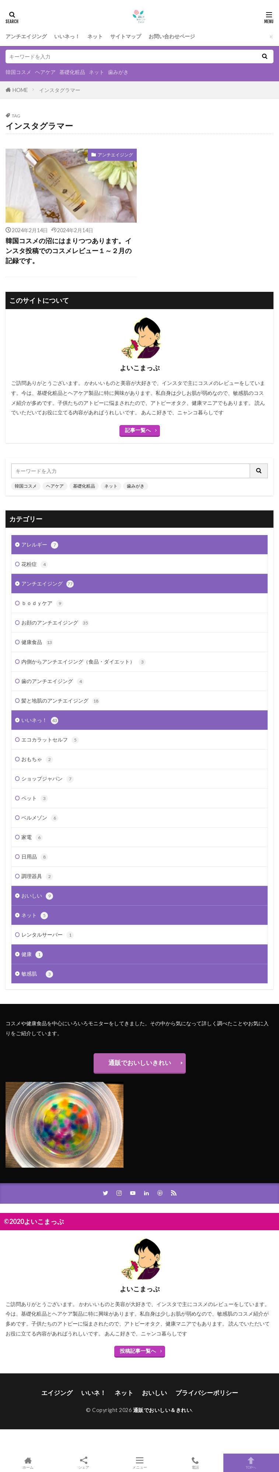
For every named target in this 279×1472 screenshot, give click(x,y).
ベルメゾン (39, 818)
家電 (32, 837)
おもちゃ (37, 759)
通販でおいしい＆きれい (162, 1410)
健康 (32, 954)
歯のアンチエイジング (52, 681)
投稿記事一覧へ (138, 1351)
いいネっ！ (67, 36)
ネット (95, 36)
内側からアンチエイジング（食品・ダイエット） (83, 662)
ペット (34, 798)
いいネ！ (93, 1393)
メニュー (139, 1463)
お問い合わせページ (172, 36)
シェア (83, 1463)
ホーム (28, 1463)
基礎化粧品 (72, 72)
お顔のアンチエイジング (55, 623)
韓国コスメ (18, 72)
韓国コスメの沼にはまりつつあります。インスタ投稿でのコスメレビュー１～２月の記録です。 (69, 251)
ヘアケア (45, 72)
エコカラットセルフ (50, 740)
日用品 (34, 857)
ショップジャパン (47, 779)
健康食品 (37, 642)
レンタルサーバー (47, 935)
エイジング (57, 1393)
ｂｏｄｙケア (42, 603)
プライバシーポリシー (206, 1393)
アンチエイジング (26, 36)
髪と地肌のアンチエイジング (60, 701)
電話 (195, 1463)
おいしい (37, 896)
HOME (20, 90)
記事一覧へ (138, 430)
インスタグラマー (59, 90)
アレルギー (39, 545)
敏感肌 (37, 974)
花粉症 (34, 564)
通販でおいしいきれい (139, 1062)
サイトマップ (125, 36)
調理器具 (37, 876)
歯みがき (118, 72)
